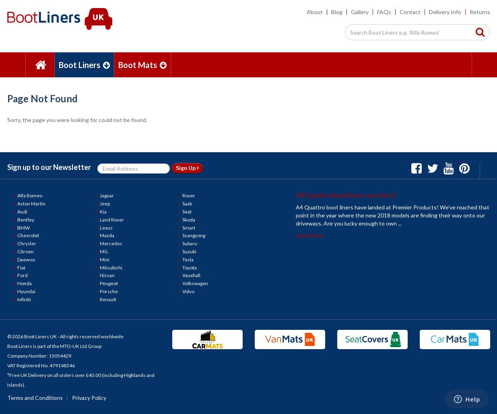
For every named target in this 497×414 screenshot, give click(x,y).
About (315, 11)
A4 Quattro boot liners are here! (346, 194)
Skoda (188, 220)
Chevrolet (28, 235)
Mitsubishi (111, 268)
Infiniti (24, 299)
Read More (309, 235)
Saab (187, 204)
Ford (22, 275)
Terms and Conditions (35, 397)
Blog (336, 11)
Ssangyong (193, 235)
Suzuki (189, 251)
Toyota (189, 268)
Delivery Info (445, 11)
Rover (188, 196)
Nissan (107, 275)
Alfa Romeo (29, 196)
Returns (480, 11)
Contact (410, 11)
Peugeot (109, 283)
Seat (187, 212)
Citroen (25, 251)
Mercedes (111, 243)
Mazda (107, 235)
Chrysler (26, 243)
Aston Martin (31, 204)
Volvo (188, 291)
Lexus (106, 228)
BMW (23, 228)
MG (104, 251)
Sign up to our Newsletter (49, 167)
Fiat (21, 268)
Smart (188, 228)
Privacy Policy (89, 397)
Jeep (105, 204)
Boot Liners (84, 65)
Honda (24, 283)
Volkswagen (195, 283)
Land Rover (112, 220)
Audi (22, 212)
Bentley (25, 220)
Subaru (189, 243)
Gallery (360, 11)
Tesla (188, 260)
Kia (103, 212)
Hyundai (26, 291)
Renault (108, 299)
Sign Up (187, 167)
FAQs (384, 11)
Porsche (109, 291)
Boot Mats (142, 65)
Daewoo (26, 260)
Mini (104, 260)
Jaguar (107, 196)
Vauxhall (191, 275)
